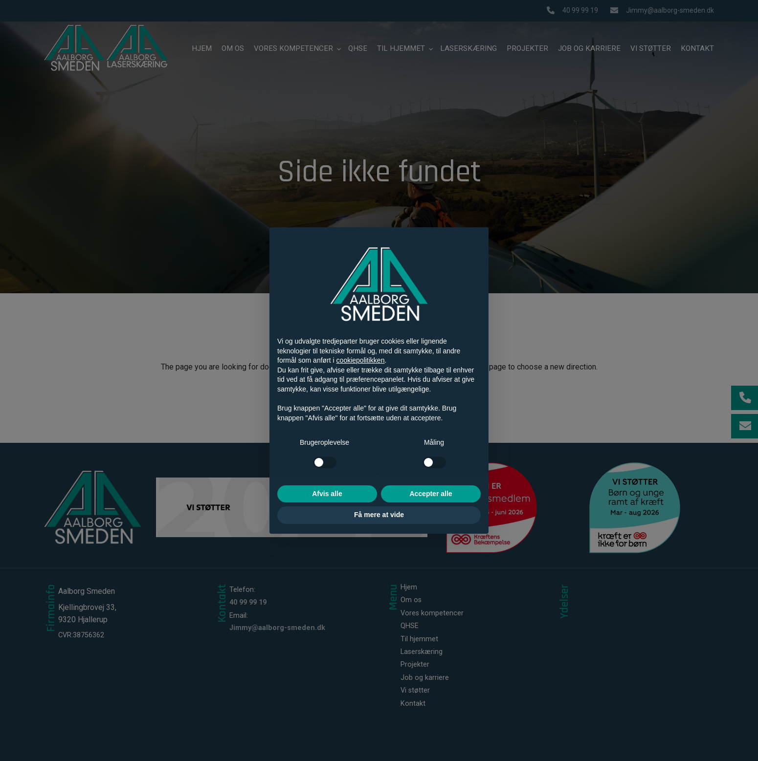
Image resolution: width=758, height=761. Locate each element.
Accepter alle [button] (430, 494)
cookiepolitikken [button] (360, 360)
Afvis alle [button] (327, 494)
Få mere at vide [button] (379, 515)
